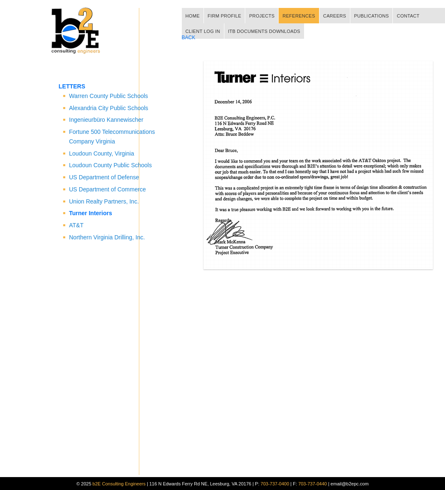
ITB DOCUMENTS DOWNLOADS (264, 31)
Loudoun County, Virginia (101, 153)
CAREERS (334, 15)
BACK (189, 37)
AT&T (76, 225)
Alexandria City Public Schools (108, 108)
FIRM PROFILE (224, 15)
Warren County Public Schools (108, 96)
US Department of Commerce (107, 189)
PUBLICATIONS (371, 15)
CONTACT (408, 15)
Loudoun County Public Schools (110, 165)
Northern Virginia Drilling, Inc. (107, 237)
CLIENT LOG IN (203, 31)
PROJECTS (261, 15)
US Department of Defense (104, 177)
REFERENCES (298, 15)
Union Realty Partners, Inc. (104, 201)
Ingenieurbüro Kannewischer (106, 119)
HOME (193, 15)
